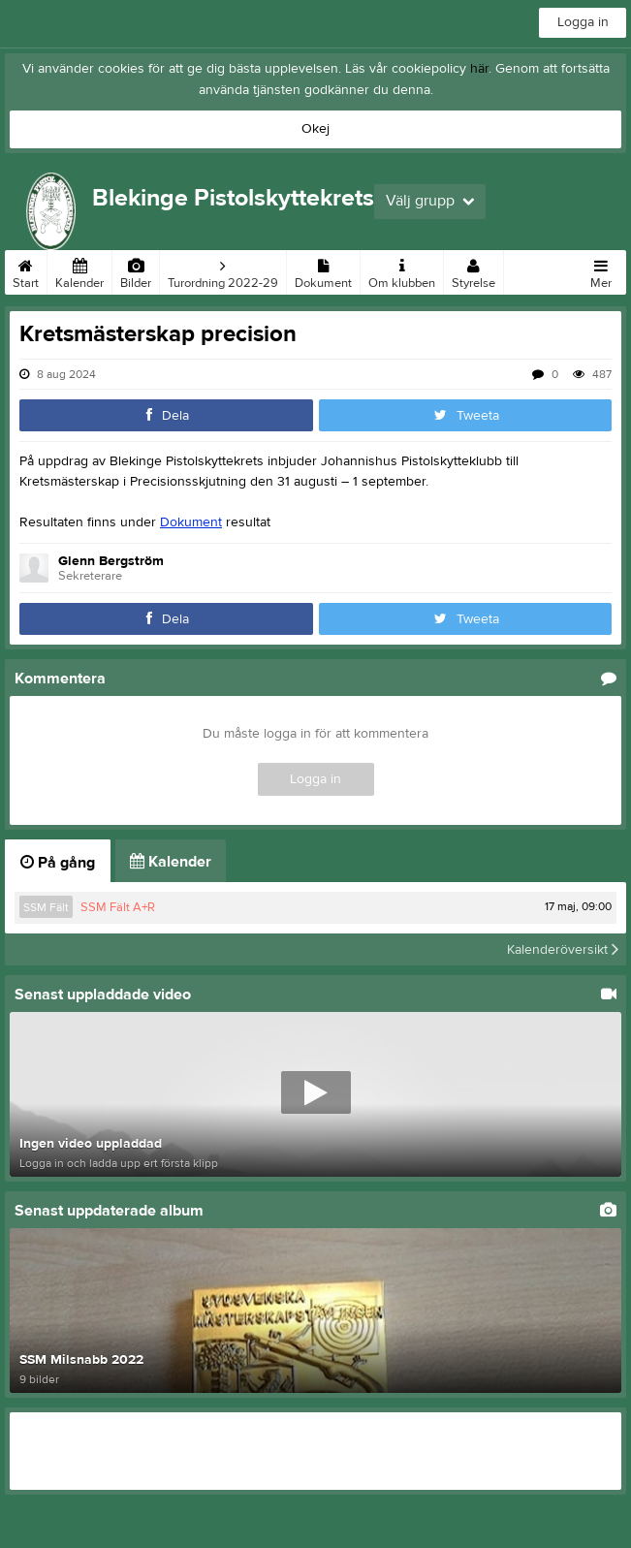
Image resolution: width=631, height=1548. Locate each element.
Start (26, 270)
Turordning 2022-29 (223, 270)
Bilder (135, 270)
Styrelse (473, 270)
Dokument (323, 270)
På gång (57, 862)
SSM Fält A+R (117, 907)
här (479, 69)
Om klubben (401, 270)
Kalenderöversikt (562, 949)
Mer (601, 270)
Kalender (79, 270)
